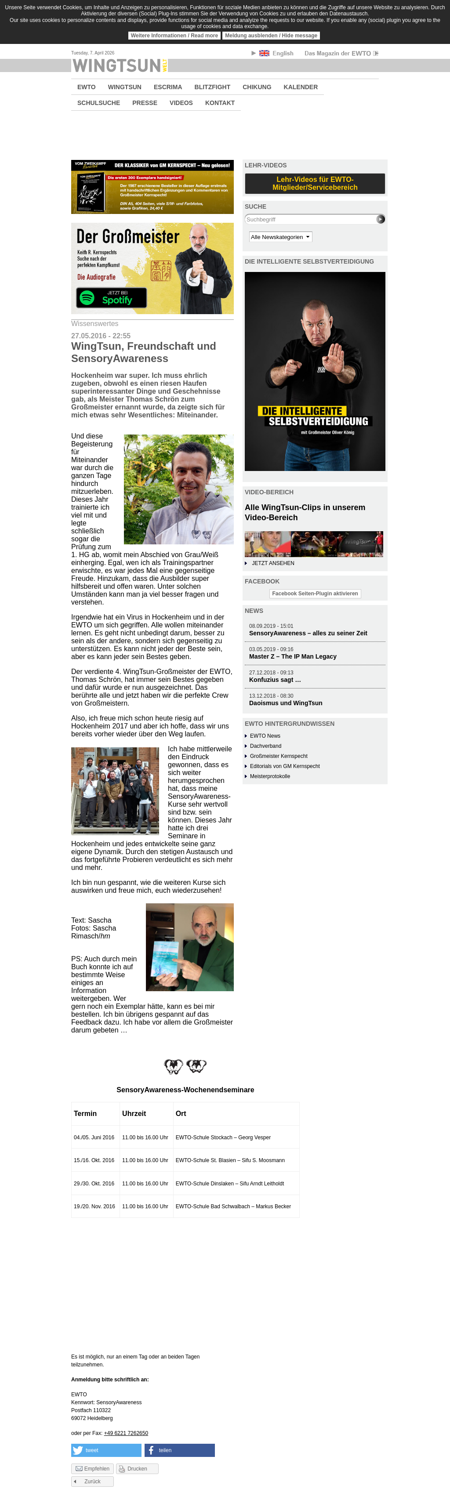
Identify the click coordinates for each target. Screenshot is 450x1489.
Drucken (137, 1469)
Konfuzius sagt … (275, 679)
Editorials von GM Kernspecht (285, 766)
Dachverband (265, 746)
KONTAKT (220, 102)
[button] (106, 1450)
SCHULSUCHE (98, 102)
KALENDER (301, 87)
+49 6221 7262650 (126, 1433)
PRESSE (144, 102)
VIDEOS (181, 102)
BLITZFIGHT (213, 87)
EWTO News (265, 736)
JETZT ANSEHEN (273, 563)
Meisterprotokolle (270, 776)
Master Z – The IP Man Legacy (293, 656)
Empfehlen (92, 1469)
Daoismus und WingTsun (286, 702)
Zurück (92, 1481)
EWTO (86, 87)
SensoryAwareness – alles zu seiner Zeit (308, 633)
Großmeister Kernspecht (279, 756)
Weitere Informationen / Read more (174, 36)
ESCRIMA (168, 87)
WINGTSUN (125, 87)
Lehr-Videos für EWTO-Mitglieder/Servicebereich (315, 183)
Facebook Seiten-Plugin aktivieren (315, 594)
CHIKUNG (257, 87)
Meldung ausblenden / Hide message (271, 36)
